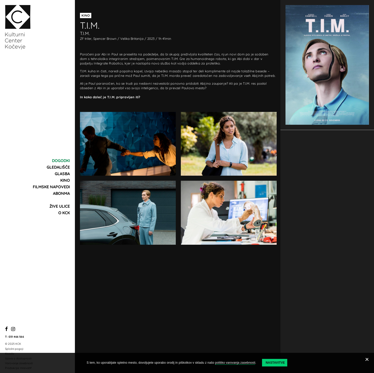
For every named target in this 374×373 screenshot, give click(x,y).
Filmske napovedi (51, 186)
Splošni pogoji (14, 349)
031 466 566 (16, 336)
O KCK (64, 212)
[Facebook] (6, 329)
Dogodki (61, 160)
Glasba (62, 173)
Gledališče (58, 167)
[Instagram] (13, 329)
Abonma (61, 193)
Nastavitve (275, 362)
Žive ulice (59, 206)
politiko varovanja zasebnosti (235, 362)
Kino (65, 180)
